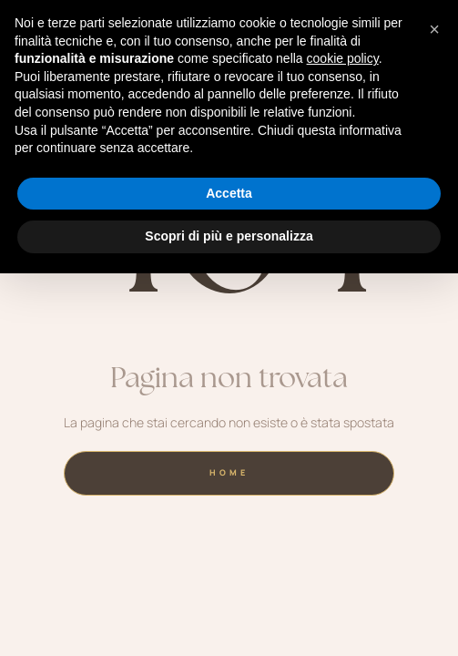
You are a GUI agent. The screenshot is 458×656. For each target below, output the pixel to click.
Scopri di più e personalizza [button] (228, 236)
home (229, 472)
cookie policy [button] (343, 58)
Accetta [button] (229, 193)
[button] (434, 29)
